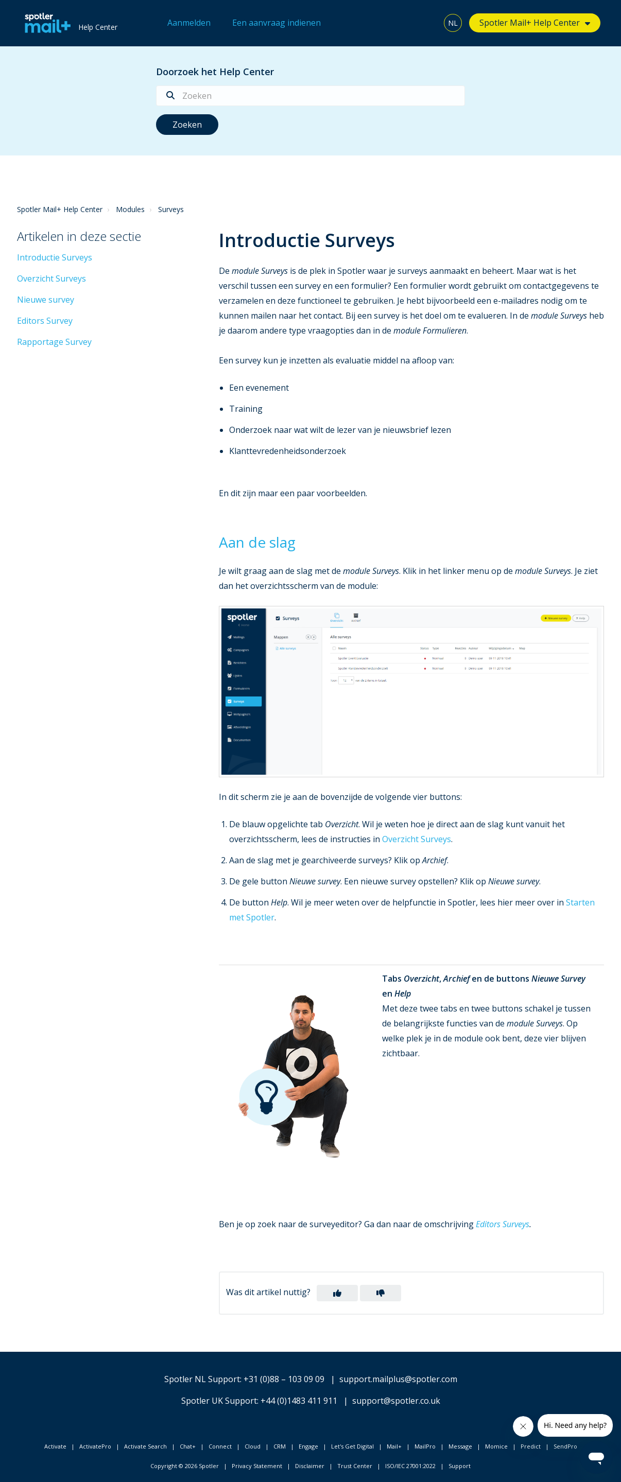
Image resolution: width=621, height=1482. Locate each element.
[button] (337, 1293)
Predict (531, 1446)
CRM (279, 1446)
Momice (496, 1446)
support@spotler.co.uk (396, 1400)
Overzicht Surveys (51, 278)
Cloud (253, 1446)
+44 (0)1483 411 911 (299, 1400)
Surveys (171, 209)
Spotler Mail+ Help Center (529, 22)
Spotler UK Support (219, 1400)
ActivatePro (95, 1446)
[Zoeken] (310, 95)
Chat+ (188, 1446)
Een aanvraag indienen (276, 22)
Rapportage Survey (54, 341)
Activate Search (145, 1446)
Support (460, 1466)
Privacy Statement (257, 1466)
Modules (130, 209)
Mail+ (394, 1446)
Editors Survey (45, 320)
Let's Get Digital (352, 1446)
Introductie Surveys (54, 257)
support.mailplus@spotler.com (398, 1379)
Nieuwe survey (45, 299)
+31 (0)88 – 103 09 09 (284, 1379)
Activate (55, 1446)
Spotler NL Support (202, 1379)
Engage (308, 1446)
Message (460, 1446)
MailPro (425, 1446)
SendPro (565, 1446)
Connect (220, 1446)
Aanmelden (189, 22)
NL (453, 23)
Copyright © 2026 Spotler (184, 1466)
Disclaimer (309, 1466)
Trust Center (354, 1466)
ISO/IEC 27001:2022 (410, 1466)
